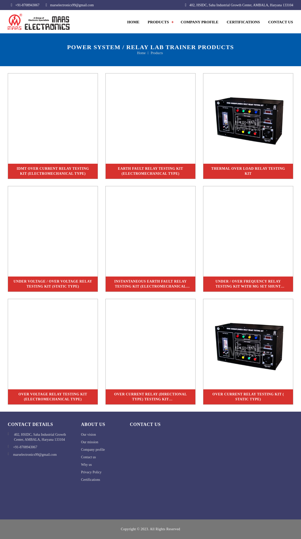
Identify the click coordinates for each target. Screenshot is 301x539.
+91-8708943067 (24, 5)
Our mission (89, 442)
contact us (280, 22)
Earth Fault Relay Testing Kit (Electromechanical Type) (150, 171)
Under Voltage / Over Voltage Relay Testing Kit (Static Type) (53, 284)
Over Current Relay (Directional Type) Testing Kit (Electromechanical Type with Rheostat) (150, 398)
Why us (86, 465)
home (141, 53)
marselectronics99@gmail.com (68, 5)
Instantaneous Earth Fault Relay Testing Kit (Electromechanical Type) (150, 286)
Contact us (88, 457)
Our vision (88, 434)
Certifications (243, 22)
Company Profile (199, 22)
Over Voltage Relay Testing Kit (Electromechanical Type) (53, 396)
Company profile (93, 450)
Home (133, 22)
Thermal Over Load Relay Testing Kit (248, 171)
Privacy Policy (91, 472)
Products (158, 22)
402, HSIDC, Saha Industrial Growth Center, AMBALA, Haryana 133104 (237, 5)
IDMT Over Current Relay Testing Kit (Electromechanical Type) (53, 171)
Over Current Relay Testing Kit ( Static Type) (248, 396)
